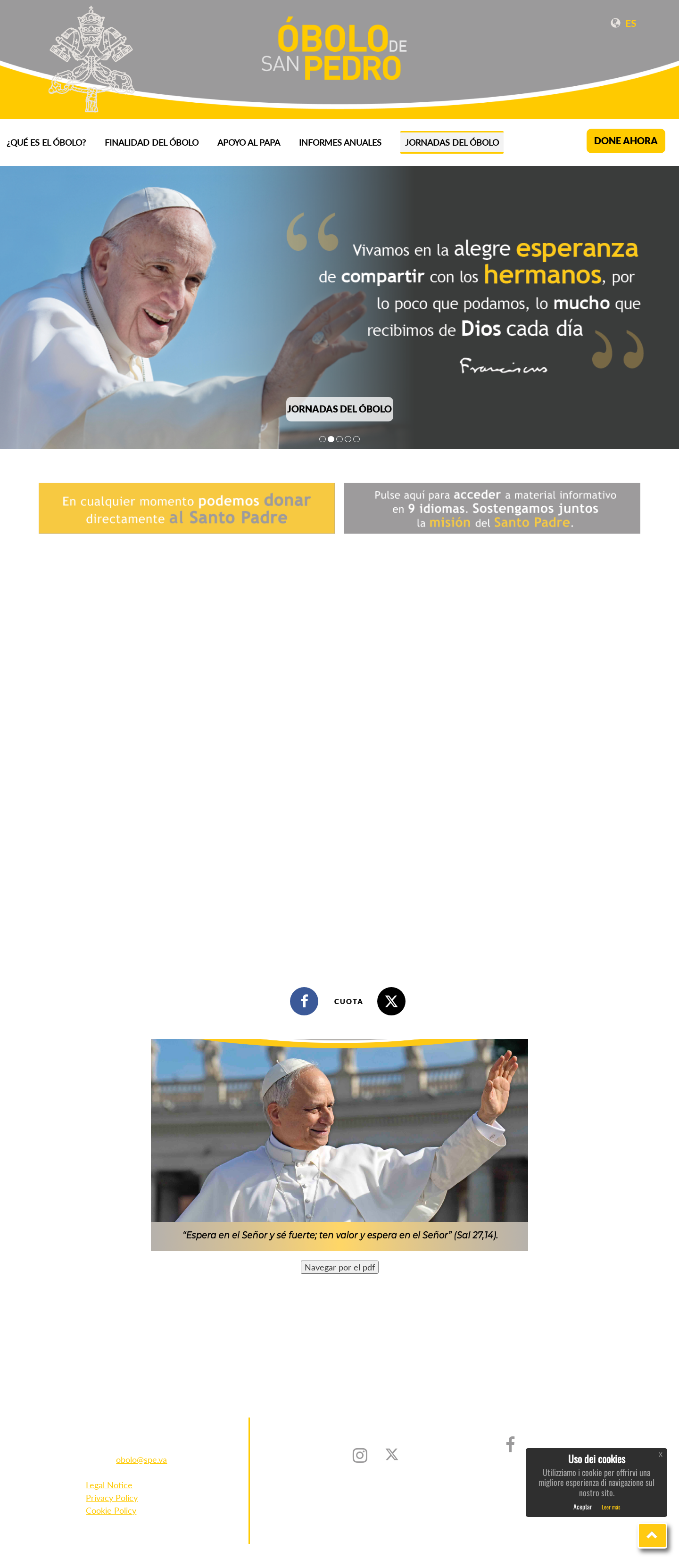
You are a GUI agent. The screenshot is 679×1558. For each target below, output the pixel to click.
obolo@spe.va (141, 1459)
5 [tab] (356, 439)
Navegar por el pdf (340, 1267)
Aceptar (582, 1506)
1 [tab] (322, 439)
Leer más (611, 1507)
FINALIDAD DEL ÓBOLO (152, 142)
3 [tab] (339, 439)
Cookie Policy (111, 1510)
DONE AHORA (626, 140)
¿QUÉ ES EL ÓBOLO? (46, 142)
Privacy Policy (112, 1497)
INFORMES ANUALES (340, 142)
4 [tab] (348, 439)
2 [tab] (331, 439)
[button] (652, 1536)
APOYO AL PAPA (248, 142)
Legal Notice (109, 1485)
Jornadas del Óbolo (452, 142)
